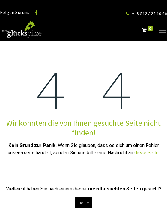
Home (83, 203)
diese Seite (146, 152)
